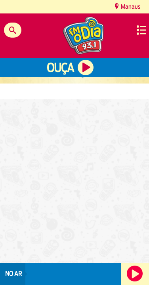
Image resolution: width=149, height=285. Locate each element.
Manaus (130, 6)
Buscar (12, 30)
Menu (141, 30)
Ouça (60, 68)
